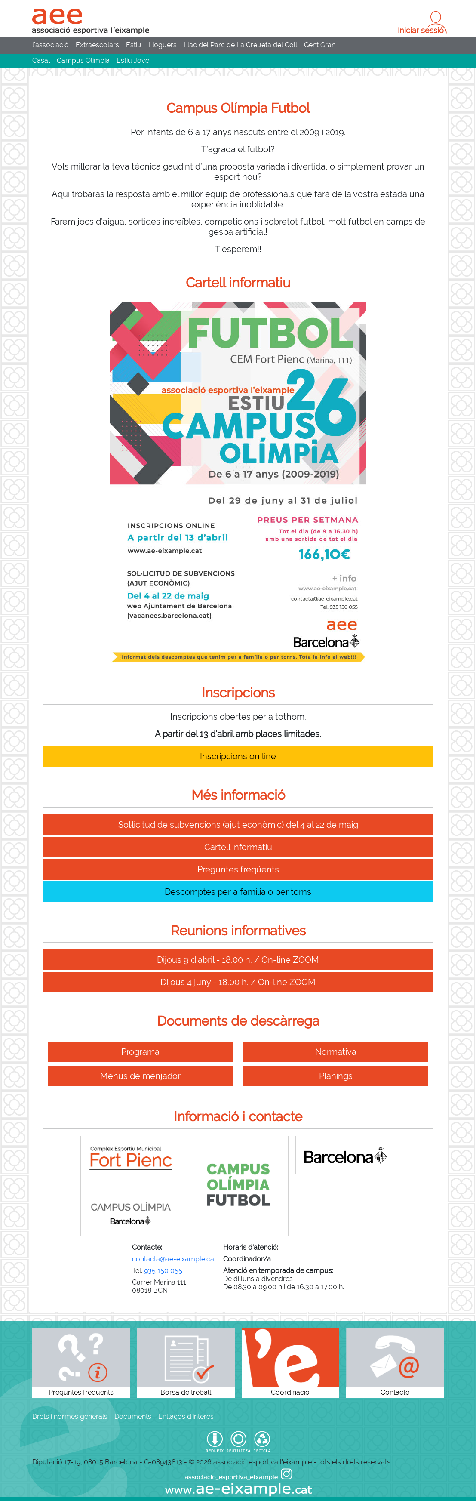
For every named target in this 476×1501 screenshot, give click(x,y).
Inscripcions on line (238, 756)
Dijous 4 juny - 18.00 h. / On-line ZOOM (238, 982)
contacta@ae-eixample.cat (174, 1259)
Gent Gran (319, 45)
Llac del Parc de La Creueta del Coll (240, 45)
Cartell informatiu (238, 847)
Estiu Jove (133, 60)
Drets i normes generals (69, 1416)
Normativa (335, 1052)
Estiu (133, 45)
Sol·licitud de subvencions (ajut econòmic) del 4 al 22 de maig (238, 825)
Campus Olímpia (83, 60)
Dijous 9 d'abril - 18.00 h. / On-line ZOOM (238, 960)
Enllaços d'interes (186, 1416)
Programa (140, 1052)
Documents (132, 1416)
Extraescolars (97, 45)
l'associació (50, 45)
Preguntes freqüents (238, 869)
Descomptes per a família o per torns (238, 892)
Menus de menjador (140, 1076)
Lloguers (162, 45)
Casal (41, 60)
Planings (336, 1076)
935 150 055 (163, 1271)
